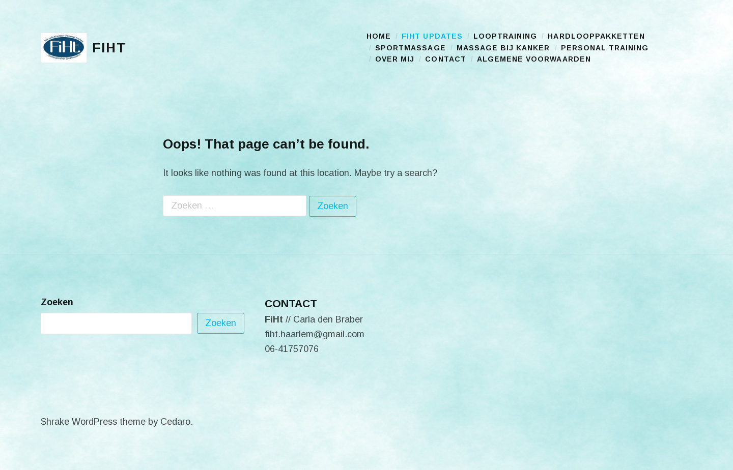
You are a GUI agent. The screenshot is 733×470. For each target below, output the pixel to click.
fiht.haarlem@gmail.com (314, 334)
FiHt (109, 47)
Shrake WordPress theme (93, 422)
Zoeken (57, 302)
